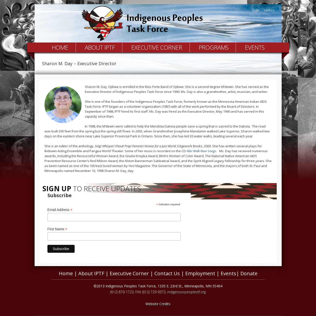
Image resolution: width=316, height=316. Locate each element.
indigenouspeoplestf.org (186, 292)
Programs (213, 47)
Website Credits (158, 303)
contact (269, 10)
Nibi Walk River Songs (201, 151)
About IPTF (100, 47)
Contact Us (167, 273)
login (255, 10)
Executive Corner (156, 47)
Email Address (60, 210)
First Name (57, 229)
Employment (200, 273)
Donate (248, 273)
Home (60, 47)
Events (254, 47)
